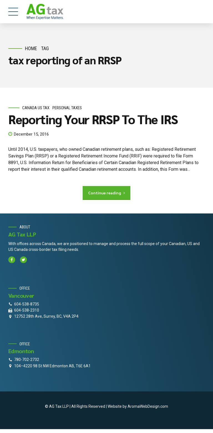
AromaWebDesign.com (148, 406)
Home (31, 48)
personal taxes (67, 107)
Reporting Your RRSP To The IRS (93, 119)
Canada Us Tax (35, 107)
